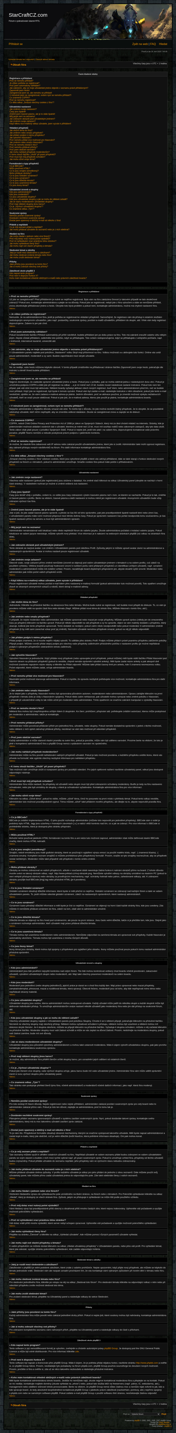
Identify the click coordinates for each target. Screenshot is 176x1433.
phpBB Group (111, 1348)
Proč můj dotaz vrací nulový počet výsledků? (29, 238)
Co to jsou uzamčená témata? (23, 183)
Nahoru (12, 308)
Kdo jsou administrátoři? (20, 192)
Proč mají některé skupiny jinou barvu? (27, 204)
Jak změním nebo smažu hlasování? (26, 142)
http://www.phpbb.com (147, 1362)
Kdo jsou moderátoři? (19, 194)
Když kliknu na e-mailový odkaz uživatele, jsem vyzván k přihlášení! (40, 123)
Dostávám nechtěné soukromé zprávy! (27, 218)
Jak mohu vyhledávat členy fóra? (24, 243)
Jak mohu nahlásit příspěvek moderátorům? (29, 152)
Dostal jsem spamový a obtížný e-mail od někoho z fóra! (35, 220)
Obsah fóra (19, 64)
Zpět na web (140, 43)
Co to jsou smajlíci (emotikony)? (24, 171)
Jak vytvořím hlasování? (20, 137)
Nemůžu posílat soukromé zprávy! (25, 215)
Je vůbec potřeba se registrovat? (24, 83)
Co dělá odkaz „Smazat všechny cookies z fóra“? (31, 102)
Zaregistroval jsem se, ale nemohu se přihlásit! (30, 93)
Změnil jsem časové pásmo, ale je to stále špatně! (32, 114)
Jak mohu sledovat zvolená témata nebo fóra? (30, 255)
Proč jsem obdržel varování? (22, 149)
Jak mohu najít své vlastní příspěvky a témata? (30, 246)
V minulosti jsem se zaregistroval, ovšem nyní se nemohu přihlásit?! (40, 95)
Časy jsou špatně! (17, 111)
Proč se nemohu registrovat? (22, 100)
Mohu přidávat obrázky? (20, 173)
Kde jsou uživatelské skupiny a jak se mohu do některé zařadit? (38, 199)
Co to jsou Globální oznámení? (23, 175)
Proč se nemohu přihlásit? (21, 81)
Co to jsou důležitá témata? (21, 180)
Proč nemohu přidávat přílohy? (23, 147)
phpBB (137, 1420)
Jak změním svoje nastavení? (23, 109)
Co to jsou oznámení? (19, 178)
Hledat (163, 43)
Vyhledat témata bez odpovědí (21, 59)
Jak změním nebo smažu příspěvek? (26, 133)
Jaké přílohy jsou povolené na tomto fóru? (28, 264)
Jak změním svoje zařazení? (22, 121)
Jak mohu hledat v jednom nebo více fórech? (30, 236)
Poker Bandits (164, 1422)
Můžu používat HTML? (19, 168)
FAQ (153, 43)
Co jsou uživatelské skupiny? (22, 197)
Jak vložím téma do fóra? (20, 130)
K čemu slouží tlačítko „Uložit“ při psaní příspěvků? (32, 154)
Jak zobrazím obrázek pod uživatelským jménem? (32, 119)
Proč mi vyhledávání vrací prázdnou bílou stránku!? (32, 241)
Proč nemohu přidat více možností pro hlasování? (32, 140)
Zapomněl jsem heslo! (19, 90)
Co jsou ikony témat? (19, 185)
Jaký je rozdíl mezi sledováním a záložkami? (29, 252)
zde (77, 1351)
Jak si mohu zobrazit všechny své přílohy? (28, 266)
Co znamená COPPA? (19, 97)
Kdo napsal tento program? (21, 273)
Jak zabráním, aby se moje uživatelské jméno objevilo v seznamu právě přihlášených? (48, 88)
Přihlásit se (16, 43)
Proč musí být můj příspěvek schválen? (27, 157)
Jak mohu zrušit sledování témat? (24, 257)
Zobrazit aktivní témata (44, 59)
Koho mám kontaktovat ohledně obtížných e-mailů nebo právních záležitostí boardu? (48, 278)
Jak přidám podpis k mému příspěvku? (27, 135)
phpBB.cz (168, 1426)
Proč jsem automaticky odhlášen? (24, 85)
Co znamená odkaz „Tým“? (21, 209)
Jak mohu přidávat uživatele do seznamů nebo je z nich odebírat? (39, 229)
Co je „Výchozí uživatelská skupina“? (26, 206)
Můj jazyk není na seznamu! (22, 116)
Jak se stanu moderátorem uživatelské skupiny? (31, 201)
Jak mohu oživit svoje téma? (22, 159)
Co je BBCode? (16, 166)
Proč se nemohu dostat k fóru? (23, 145)
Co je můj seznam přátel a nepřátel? (26, 227)
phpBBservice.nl (164, 1424)
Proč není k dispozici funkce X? (23, 276)
